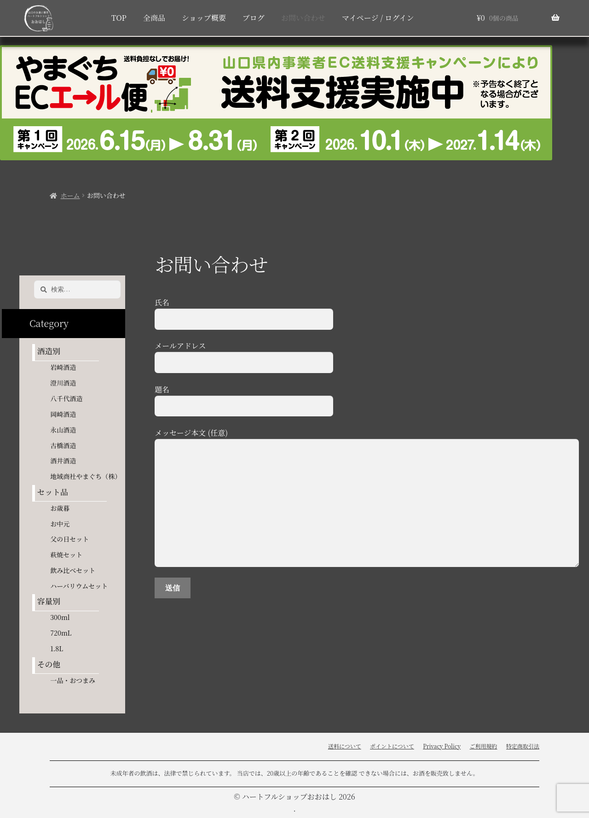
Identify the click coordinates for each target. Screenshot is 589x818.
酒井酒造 (63, 460)
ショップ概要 (204, 17)
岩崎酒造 (63, 367)
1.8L (56, 648)
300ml (59, 617)
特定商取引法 (522, 746)
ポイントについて (392, 746)
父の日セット (69, 538)
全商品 (154, 17)
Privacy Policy (442, 746)
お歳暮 (59, 508)
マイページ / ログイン (378, 17)
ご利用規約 (483, 746)
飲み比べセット (72, 570)
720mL (60, 632)
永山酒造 (66, 429)
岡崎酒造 (63, 414)
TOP (119, 17)
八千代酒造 (66, 398)
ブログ (254, 17)
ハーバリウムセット (79, 585)
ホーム (70, 195)
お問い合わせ (303, 17)
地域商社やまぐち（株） (85, 476)
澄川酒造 (63, 382)
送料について (344, 746)
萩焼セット (66, 554)
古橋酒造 (63, 445)
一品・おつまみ (72, 680)
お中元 (59, 523)
